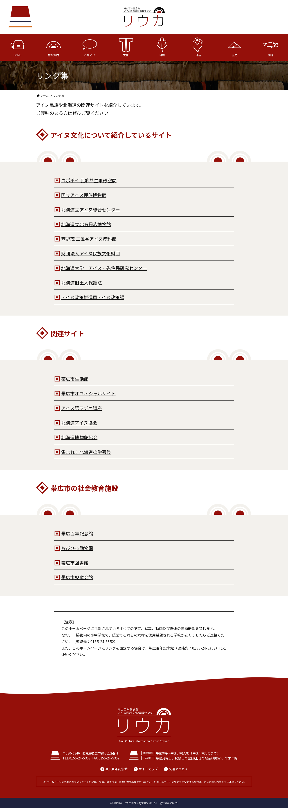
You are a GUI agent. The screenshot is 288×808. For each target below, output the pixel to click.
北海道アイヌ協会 (79, 422)
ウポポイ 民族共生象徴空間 (89, 180)
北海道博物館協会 (79, 437)
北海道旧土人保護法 (81, 282)
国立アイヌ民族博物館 (83, 195)
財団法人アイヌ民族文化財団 (90, 253)
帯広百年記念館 (77, 533)
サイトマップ (148, 769)
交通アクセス (178, 769)
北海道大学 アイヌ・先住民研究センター (104, 268)
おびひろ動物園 (77, 548)
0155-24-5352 (79, 758)
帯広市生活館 (74, 379)
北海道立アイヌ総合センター (90, 209)
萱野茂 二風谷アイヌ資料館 (88, 239)
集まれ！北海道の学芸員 (86, 452)
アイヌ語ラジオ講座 (81, 408)
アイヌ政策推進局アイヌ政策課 (92, 297)
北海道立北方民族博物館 (86, 224)
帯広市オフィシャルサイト (88, 393)
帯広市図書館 (74, 562)
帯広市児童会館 (77, 577)
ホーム (44, 95)
